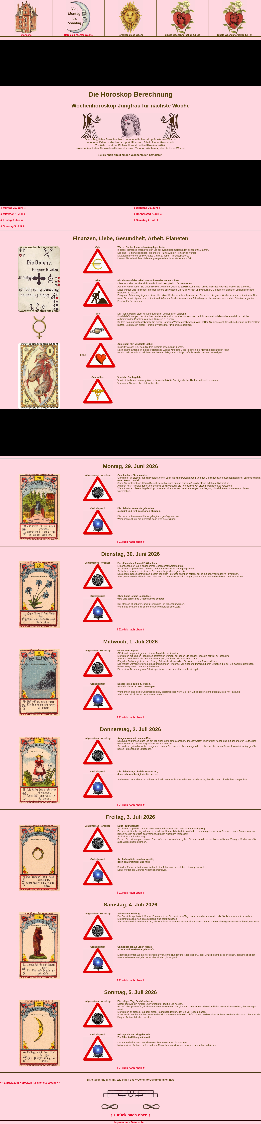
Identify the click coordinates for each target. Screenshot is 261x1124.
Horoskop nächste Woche (78, 35)
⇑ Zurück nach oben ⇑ (130, 541)
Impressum (121, 1122)
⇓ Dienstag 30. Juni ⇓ (147, 207)
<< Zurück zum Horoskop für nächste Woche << (30, 1082)
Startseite (26, 35)
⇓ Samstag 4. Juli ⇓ (145, 220)
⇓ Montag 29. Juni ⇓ (13, 207)
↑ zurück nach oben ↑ (130, 1115)
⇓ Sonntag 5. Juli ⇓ (12, 226)
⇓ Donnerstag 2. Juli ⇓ (147, 214)
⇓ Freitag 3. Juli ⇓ (11, 220)
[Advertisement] (130, 63)
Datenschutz (139, 1122)
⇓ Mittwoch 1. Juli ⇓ (13, 214)
